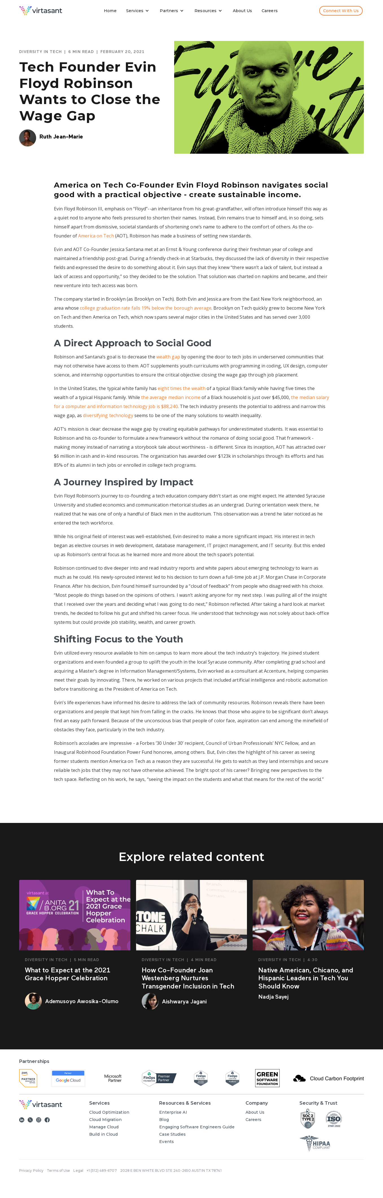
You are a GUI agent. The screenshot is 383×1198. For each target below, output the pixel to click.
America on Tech (96, 236)
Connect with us (341, 10)
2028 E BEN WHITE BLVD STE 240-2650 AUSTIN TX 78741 (171, 1170)
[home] (40, 10)
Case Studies (172, 1134)
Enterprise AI (173, 1112)
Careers (270, 10)
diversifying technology (108, 415)
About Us (242, 10)
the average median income (170, 397)
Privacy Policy (31, 1170)
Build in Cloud (103, 1134)
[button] (138, 10)
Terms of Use (58, 1170)
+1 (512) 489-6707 (102, 1170)
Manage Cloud (104, 1126)
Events (166, 1141)
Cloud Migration (105, 1119)
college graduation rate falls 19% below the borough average (145, 308)
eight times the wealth (181, 388)
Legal (78, 1170)
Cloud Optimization (109, 1112)
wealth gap (168, 357)
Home (110, 10)
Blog (163, 1119)
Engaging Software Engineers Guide (196, 1126)
